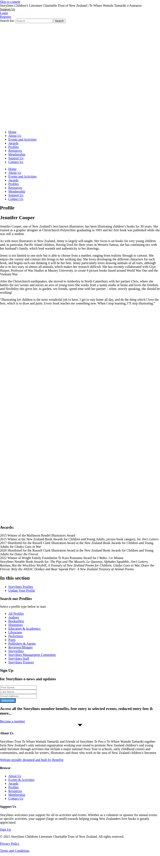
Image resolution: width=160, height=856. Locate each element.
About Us (14, 135)
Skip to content (10, 2)
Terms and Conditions (14, 850)
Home (12, 132)
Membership (16, 154)
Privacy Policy (10, 843)
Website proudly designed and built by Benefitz (31, 760)
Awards (13, 143)
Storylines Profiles (20, 587)
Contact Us (15, 162)
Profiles (13, 147)
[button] (7, 9)
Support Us (15, 158)
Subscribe (8, 700)
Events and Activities (22, 139)
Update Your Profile (21, 590)
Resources (15, 150)
